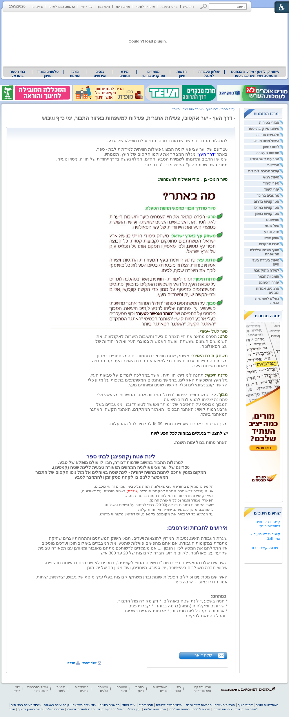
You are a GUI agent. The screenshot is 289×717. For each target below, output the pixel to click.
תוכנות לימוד (61, 688)
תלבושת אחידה (267, 135)
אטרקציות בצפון (267, 214)
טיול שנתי (272, 226)
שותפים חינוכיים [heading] (267, 513)
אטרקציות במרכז (266, 208)
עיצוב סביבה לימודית (263, 171)
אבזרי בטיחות (269, 123)
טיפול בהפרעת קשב (110, 709)
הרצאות (273, 165)
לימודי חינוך (270, 147)
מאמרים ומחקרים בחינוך (153, 74)
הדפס (71, 663)
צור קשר (86, 6)
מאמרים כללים (102, 688)
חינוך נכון (104, 6)
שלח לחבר (89, 663)
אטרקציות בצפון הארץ (187, 109)
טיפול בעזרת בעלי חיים (26, 705)
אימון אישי (271, 238)
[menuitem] (255, 74)
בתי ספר (178, 688)
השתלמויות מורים (266, 141)
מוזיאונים (272, 220)
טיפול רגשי (271, 177)
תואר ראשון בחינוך (30, 709)
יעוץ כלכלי (134, 709)
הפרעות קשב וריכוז (264, 159)
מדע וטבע (271, 232)
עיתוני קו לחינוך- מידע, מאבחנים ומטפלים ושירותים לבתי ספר (255, 74)
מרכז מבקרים (269, 244)
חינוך (12, 709)
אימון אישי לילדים (155, 709)
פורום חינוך (122, 6)
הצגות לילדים (201, 709)
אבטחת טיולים (55, 709)
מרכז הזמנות (169, 6)
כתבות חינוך (139, 688)
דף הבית (188, 6)
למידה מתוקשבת (266, 270)
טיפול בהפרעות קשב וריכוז (37, 688)
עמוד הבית (228, 109)
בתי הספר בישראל (17, 74)
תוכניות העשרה (267, 153)
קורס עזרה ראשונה (57, 705)
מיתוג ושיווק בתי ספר (263, 129)
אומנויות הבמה (268, 276)
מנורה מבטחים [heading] (268, 316)
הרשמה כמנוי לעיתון (62, 6)
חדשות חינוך (182, 74)
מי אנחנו (37, 6)
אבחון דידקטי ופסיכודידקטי (202, 688)
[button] (203, 6)
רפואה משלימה (179, 709)
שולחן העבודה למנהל (209, 74)
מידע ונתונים (124, 74)
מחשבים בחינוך (268, 195)
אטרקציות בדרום (266, 202)
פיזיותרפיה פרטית (81, 688)
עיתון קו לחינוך (145, 6)
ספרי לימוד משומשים (80, 709)
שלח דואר (203, 655)
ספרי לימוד (271, 183)
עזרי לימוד (271, 189)
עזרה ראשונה (269, 283)
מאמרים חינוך (122, 688)
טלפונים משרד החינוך (48, 74)
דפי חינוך (212, 109)
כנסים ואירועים (100, 74)
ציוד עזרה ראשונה (84, 705)
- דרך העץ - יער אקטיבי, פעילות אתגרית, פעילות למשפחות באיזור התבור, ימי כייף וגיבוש (139, 118)
